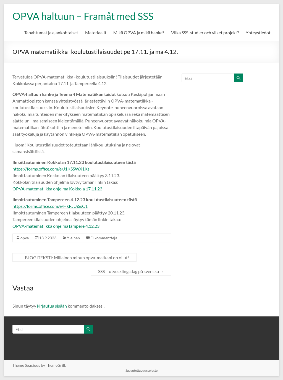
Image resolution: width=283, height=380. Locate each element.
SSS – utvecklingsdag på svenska (131, 271)
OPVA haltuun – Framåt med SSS (82, 16)
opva (24, 237)
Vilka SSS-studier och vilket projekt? (205, 32)
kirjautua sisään (52, 305)
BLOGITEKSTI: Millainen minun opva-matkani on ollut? (74, 257)
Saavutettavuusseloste (141, 370)
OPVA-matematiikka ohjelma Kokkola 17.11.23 (57, 188)
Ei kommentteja (103, 237)
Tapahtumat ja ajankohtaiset (51, 32)
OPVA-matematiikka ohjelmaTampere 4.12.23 (55, 226)
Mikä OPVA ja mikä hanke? (138, 32)
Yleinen (73, 237)
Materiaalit (95, 32)
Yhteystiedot (258, 32)
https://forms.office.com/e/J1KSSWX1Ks (51, 168)
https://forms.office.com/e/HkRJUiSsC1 (50, 206)
